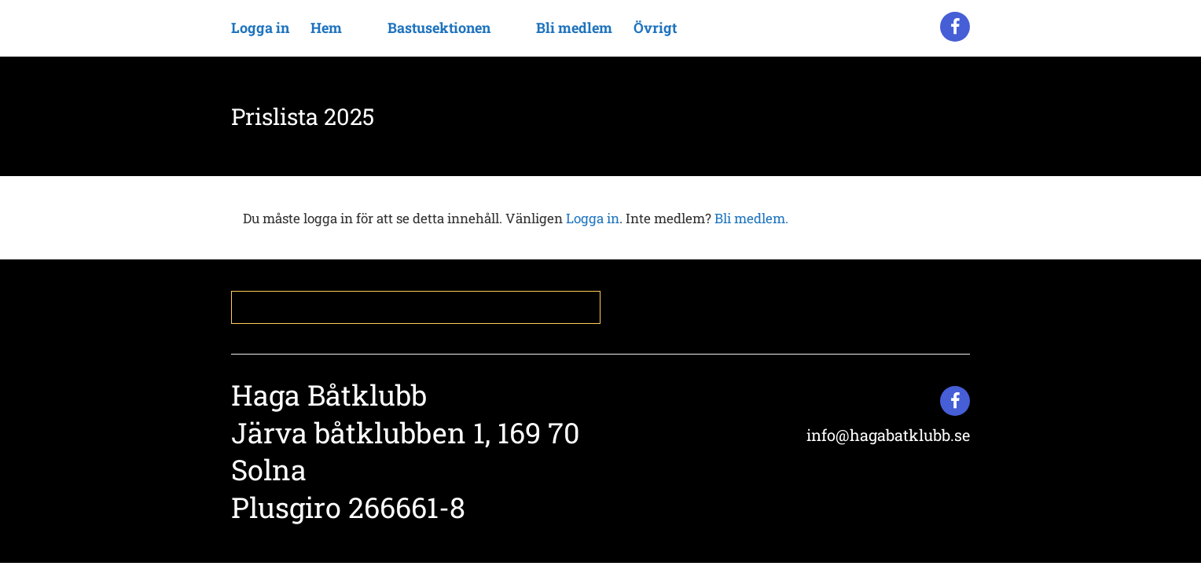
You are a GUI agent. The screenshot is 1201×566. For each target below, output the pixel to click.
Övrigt (655, 27)
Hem (326, 27)
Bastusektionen (438, 27)
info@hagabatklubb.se (888, 434)
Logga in (260, 27)
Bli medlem (574, 27)
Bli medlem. (751, 218)
